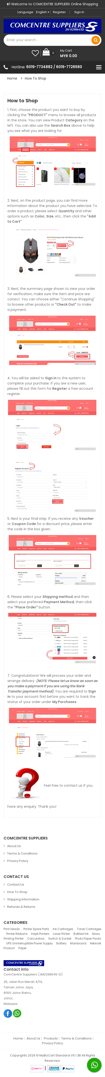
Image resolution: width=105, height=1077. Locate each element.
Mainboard (78, 943)
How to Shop (35, 78)
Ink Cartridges (63, 929)
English (42, 12)
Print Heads (12, 929)
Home (12, 78)
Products (51, 1038)
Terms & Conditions (22, 853)
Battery (61, 943)
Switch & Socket (59, 938)
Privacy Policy (17, 861)
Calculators (36, 938)
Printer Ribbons (16, 934)
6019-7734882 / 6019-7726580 (54, 66)
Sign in (79, 12)
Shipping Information (23, 899)
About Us (14, 846)
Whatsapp (17, 1013)
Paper (22, 948)
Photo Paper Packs (88, 938)
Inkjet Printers (40, 934)
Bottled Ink (81, 934)
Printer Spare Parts (36, 929)
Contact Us (15, 884)
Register (59, 12)
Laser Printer (61, 934)
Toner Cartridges (89, 929)
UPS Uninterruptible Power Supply (29, 943)
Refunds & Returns (21, 906)
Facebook (8, 1013)
